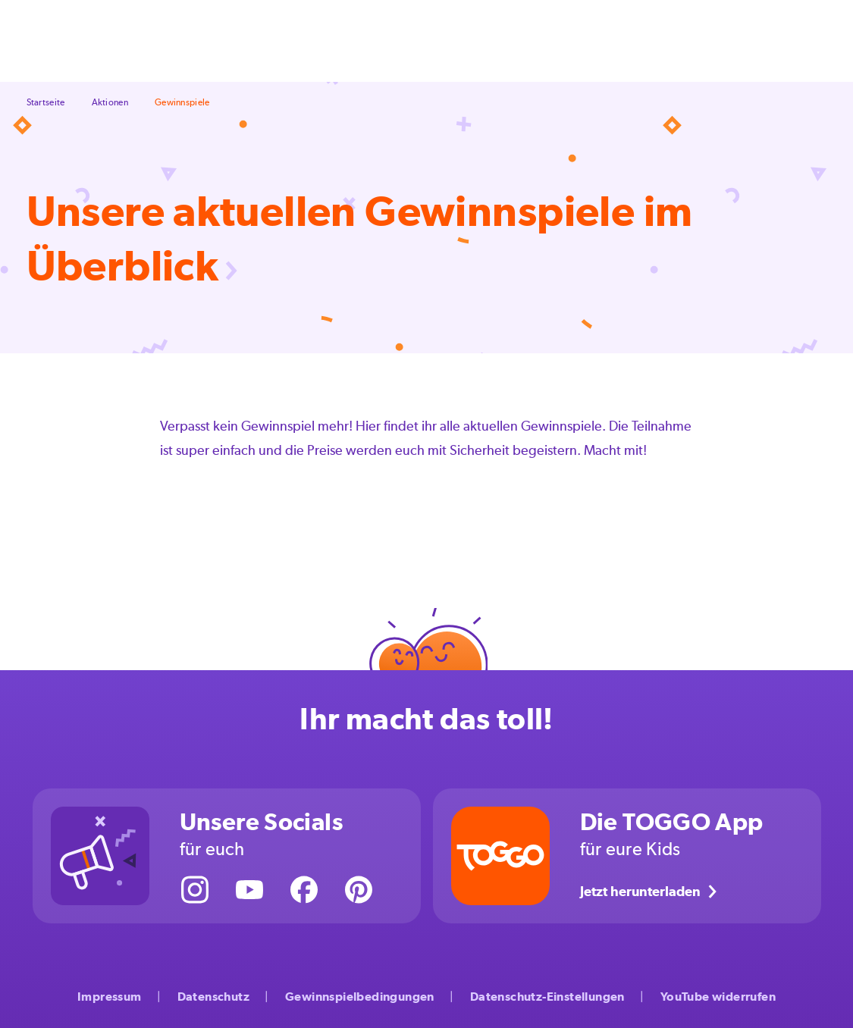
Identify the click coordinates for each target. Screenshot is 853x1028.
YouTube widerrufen (718, 996)
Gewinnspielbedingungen (359, 996)
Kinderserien (621, 40)
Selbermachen (237, 40)
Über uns (695, 40)
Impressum (109, 996)
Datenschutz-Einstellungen (547, 996)
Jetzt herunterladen (651, 891)
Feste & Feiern (329, 40)
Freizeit (402, 40)
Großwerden (472, 40)
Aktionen (548, 40)
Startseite (46, 102)
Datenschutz (213, 996)
